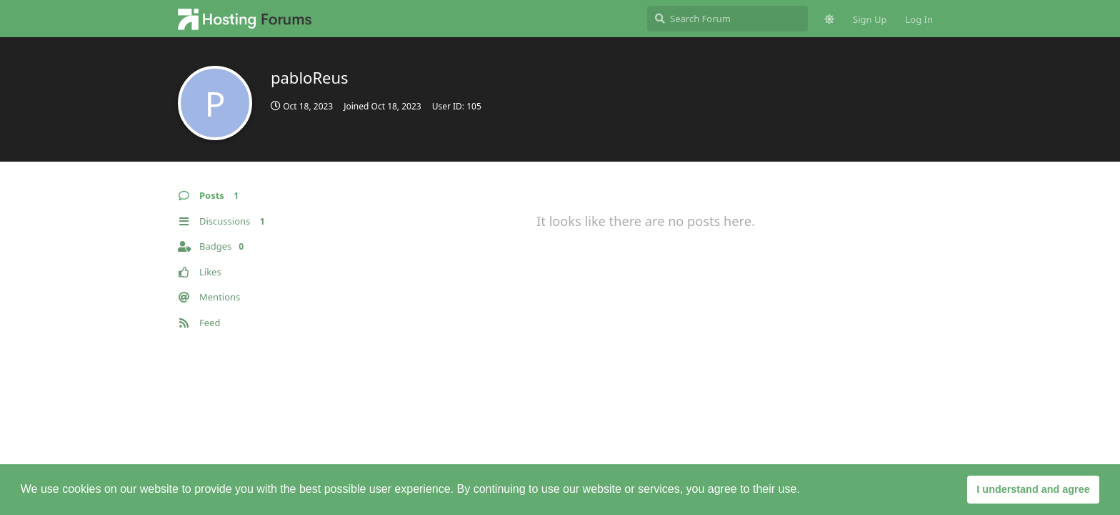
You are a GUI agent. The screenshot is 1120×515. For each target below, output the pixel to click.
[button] (805, 491)
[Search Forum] (727, 18)
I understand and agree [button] (1032, 489)
